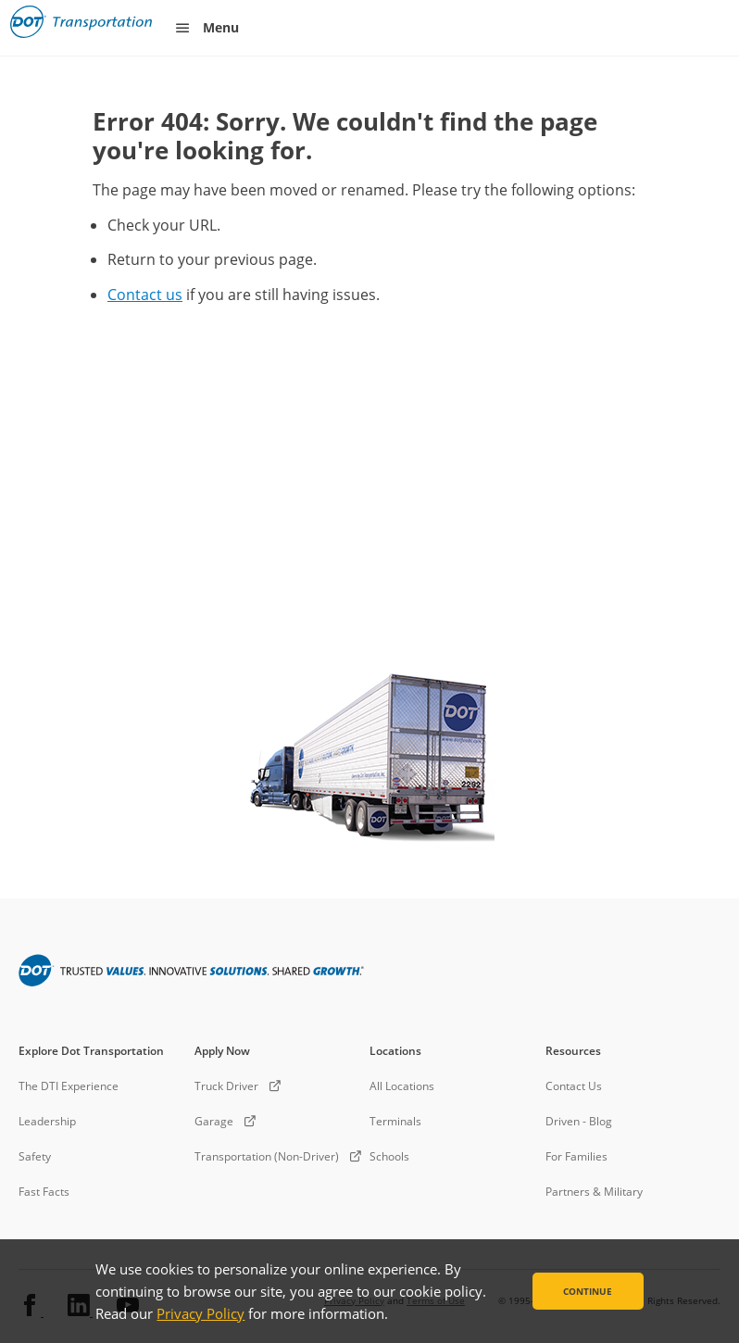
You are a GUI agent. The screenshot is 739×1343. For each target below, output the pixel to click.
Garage (213, 1121)
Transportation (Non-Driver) (266, 1156)
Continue (587, 1291)
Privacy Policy (200, 1313)
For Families (576, 1156)
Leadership (47, 1121)
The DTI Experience (69, 1086)
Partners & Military (594, 1191)
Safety (35, 1156)
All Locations (402, 1086)
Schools (389, 1156)
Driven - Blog (578, 1121)
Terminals (395, 1121)
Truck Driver (226, 1086)
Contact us (144, 294)
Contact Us (573, 1086)
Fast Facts (44, 1191)
